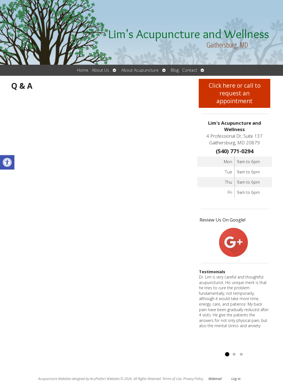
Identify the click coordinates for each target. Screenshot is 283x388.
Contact (189, 70)
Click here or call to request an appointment (235, 93)
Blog (175, 70)
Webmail (215, 378)
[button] (7, 162)
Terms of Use (172, 378)
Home (82, 70)
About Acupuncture (140, 70)
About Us (100, 70)
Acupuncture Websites (54, 378)
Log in (235, 378)
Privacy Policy (193, 378)
